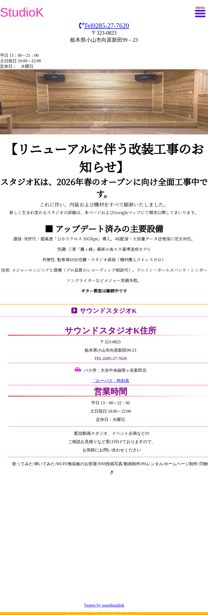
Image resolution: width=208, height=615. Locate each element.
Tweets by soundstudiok (104, 605)
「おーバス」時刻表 (110, 380)
